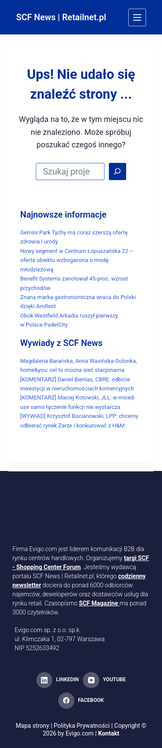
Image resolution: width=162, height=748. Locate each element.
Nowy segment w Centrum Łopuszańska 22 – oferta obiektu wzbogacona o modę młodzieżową (76, 260)
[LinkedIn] (57, 680)
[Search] (117, 171)
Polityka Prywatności (82, 725)
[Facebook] (81, 700)
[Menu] (137, 17)
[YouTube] (104, 680)
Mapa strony (32, 725)
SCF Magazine (98, 603)
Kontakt (108, 733)
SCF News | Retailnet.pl (61, 17)
